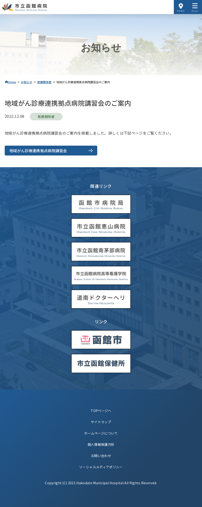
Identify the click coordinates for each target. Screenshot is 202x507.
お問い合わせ (101, 455)
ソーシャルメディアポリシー (101, 467)
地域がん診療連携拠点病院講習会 (38, 150)
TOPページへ (101, 410)
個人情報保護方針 (101, 444)
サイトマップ (101, 422)
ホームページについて (101, 433)
